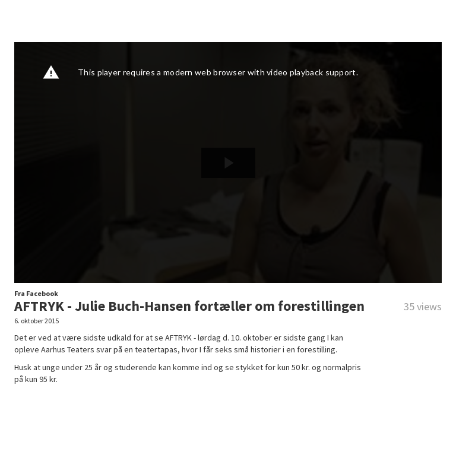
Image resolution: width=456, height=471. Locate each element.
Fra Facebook (36, 293)
